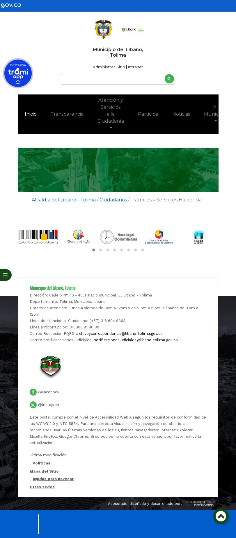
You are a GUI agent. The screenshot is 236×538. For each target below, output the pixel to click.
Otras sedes (42, 487)
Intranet (135, 67)
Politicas (41, 463)
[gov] (14, 5)
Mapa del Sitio (44, 471)
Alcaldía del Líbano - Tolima (64, 200)
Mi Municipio (215, 110)
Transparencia (67, 114)
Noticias (181, 114)
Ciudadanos (113, 200)
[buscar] (117, 78)
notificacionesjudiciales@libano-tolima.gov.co (136, 340)
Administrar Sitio (109, 67)
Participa (148, 114)
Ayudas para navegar (53, 479)
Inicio (34, 113)
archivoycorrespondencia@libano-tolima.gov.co (119, 333)
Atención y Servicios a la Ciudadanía (110, 110)
